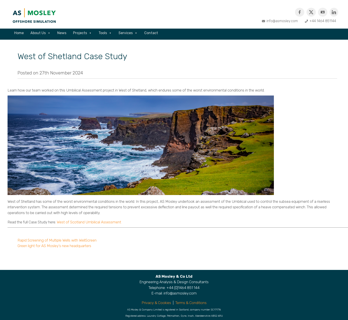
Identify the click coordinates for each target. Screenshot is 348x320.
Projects (82, 33)
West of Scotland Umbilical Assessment (89, 222)
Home (19, 33)
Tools (105, 33)
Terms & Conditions (191, 302)
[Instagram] (322, 12)
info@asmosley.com (282, 21)
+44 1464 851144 (322, 21)
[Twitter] (311, 12)
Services (128, 33)
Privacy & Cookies (156, 302)
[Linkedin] (334, 12)
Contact (151, 33)
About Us (40, 33)
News (61, 33)
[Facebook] (299, 12)
